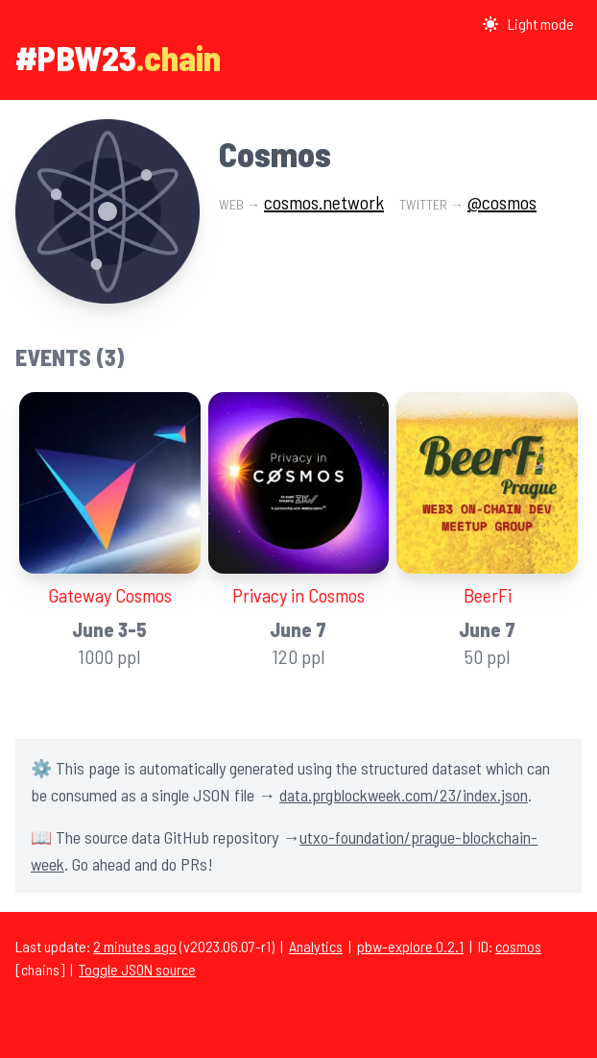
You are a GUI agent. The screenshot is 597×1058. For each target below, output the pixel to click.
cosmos (518, 946)
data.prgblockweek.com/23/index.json (403, 794)
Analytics (316, 946)
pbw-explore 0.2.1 (410, 946)
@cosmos (502, 201)
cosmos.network (324, 201)
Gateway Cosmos (110, 594)
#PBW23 (75, 57)
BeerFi (488, 594)
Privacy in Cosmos (298, 594)
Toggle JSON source (137, 969)
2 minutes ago (135, 946)
